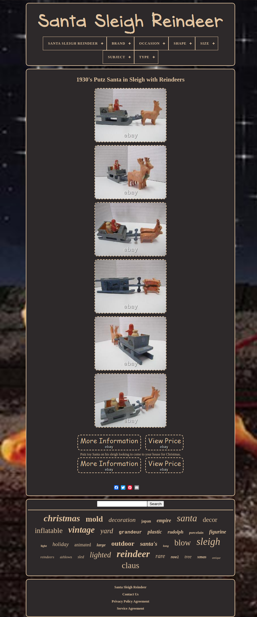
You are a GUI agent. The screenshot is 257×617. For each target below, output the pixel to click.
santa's (148, 543)
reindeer (133, 554)
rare (160, 556)
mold (94, 518)
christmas (62, 518)
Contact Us (130, 594)
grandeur (130, 532)
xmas (202, 557)
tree (188, 556)
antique (216, 557)
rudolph (176, 532)
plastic (155, 532)
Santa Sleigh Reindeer (130, 587)
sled (81, 557)
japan (146, 521)
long (165, 545)
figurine (217, 532)
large (101, 545)
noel (175, 557)
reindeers (47, 557)
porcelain (196, 532)
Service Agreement (130, 608)
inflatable (49, 530)
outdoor (122, 543)
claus (130, 565)
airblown (66, 557)
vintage (81, 530)
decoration (122, 519)
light (44, 545)
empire (164, 520)
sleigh (208, 541)
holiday (60, 544)
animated (82, 544)
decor (210, 519)
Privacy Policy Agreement (130, 601)
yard (106, 531)
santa (187, 518)
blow (182, 542)
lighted (100, 555)
